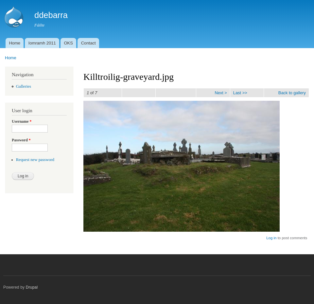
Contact (88, 43)
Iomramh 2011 (42, 43)
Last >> (240, 92)
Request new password (35, 159)
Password (21, 140)
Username (21, 121)
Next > (221, 92)
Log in (271, 238)
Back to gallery (292, 92)
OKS (68, 43)
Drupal (32, 287)
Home (14, 43)
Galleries (23, 86)
